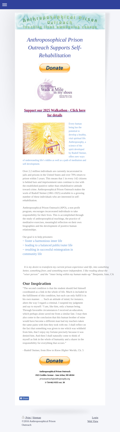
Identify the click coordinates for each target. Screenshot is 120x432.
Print (26, 417)
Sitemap (36, 417)
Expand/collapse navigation (60, 4)
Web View (92, 421)
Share (24, 398)
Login (95, 417)
